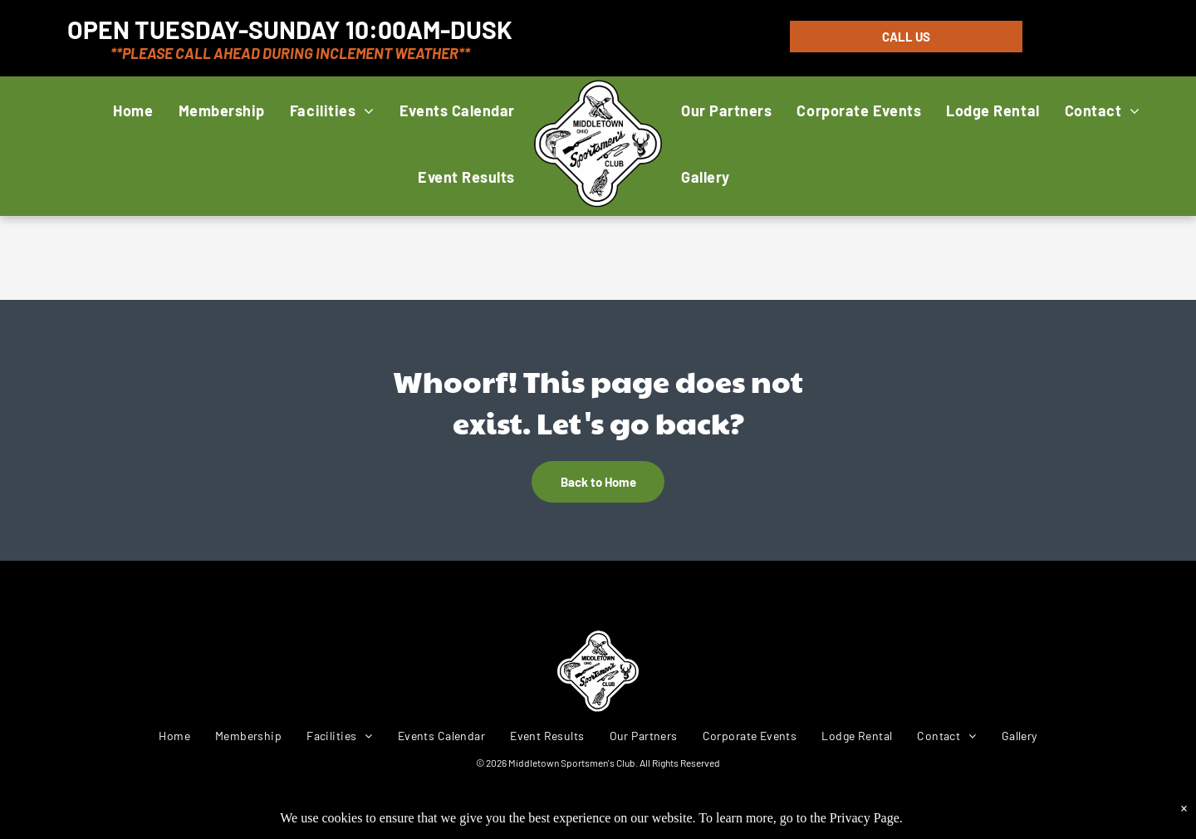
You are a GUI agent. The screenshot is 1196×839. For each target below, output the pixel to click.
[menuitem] (132, 110)
